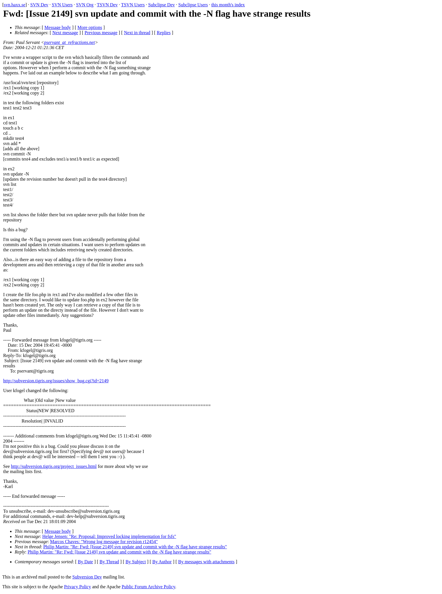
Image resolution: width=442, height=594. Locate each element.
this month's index (228, 4)
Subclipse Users (193, 4)
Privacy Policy (77, 586)
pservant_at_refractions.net (69, 42)
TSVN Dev (107, 4)
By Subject (135, 561)
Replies (164, 32)
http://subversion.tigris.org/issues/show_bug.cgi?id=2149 (56, 380)
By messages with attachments (206, 561)
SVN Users (62, 4)
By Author (162, 561)
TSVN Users (133, 4)
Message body (58, 27)
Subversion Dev (87, 576)
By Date (85, 561)
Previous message (101, 32)
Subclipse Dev (161, 4)
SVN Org (84, 4)
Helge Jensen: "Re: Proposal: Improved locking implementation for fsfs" (109, 536)
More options (89, 27)
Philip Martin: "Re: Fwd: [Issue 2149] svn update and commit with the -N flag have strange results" (135, 546)
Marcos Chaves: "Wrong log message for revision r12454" (104, 541)
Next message (65, 32)
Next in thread (137, 32)
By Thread (109, 561)
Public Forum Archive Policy (148, 586)
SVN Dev (39, 4)
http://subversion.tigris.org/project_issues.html (54, 466)
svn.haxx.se (14, 4)
